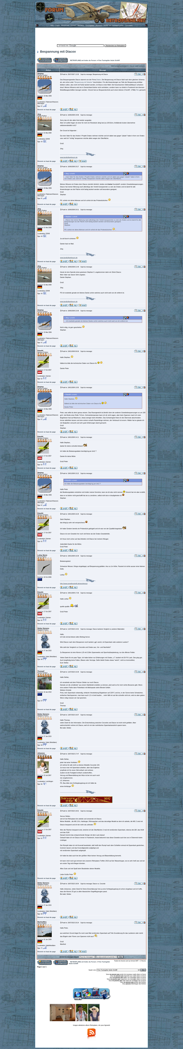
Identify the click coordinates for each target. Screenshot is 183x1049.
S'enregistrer (89, 25)
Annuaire (99, 25)
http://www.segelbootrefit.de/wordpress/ (73, 583)
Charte (57, 25)
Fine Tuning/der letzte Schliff (109, 60)
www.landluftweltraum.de (68, 157)
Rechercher (65, 25)
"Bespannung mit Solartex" (83, 82)
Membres (80, 25)
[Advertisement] (91, 35)
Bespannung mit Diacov (56, 51)
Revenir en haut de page (46, 109)
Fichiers (73, 25)
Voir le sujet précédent (119, 66)
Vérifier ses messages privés (113, 25)
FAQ (52, 25)
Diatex (98, 79)
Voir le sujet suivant (137, 66)
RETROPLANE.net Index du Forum (83, 60)
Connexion (129, 25)
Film (137, 90)
